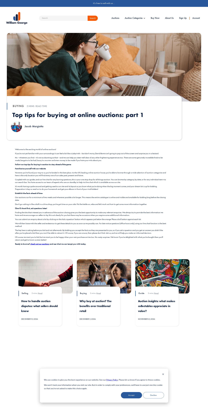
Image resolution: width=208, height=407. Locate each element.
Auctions (115, 18)
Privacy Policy (112, 380)
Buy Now (155, 18)
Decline (153, 395)
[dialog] (104, 386)
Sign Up (183, 18)
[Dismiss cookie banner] (163, 374)
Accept (131, 395)
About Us (169, 18)
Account (196, 18)
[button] (135, 18)
